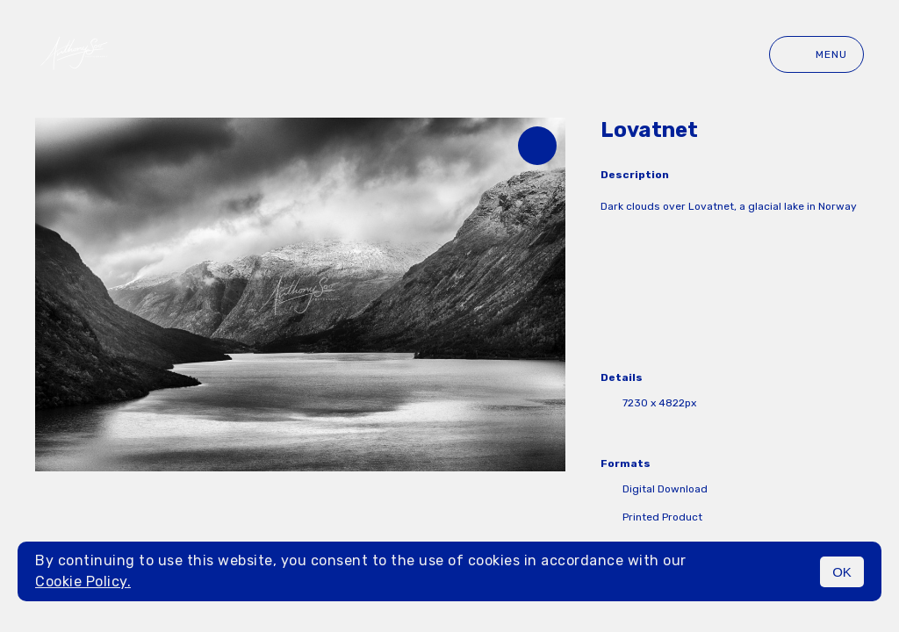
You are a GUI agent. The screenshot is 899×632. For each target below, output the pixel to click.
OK (842, 571)
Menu (816, 54)
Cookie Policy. (83, 581)
